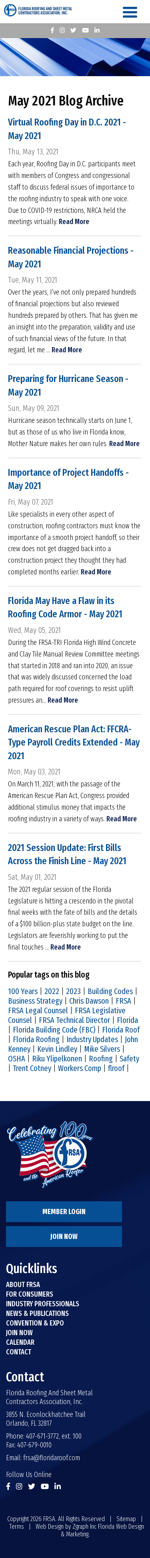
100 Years (23, 991)
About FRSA (23, 1284)
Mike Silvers (102, 1049)
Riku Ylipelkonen (57, 1058)
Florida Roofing (36, 1039)
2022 (51, 991)
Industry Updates (92, 1039)
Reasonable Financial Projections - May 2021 (71, 257)
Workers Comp (79, 1068)
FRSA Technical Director (74, 1020)
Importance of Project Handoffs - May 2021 (68, 479)
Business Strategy (35, 1001)
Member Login (64, 1211)
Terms (16, 1526)
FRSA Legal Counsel (38, 1010)
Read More (74, 221)
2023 (73, 991)
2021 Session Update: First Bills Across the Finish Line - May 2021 (67, 854)
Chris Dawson (89, 1001)
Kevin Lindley (57, 1049)
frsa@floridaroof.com (51, 1457)
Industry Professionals (42, 1303)
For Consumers (29, 1294)
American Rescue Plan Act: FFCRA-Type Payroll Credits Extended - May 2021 (74, 742)
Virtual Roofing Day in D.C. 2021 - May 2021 (67, 129)
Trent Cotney (32, 1068)
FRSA (123, 1001)
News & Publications (37, 1313)
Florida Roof (121, 1030)
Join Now (64, 1236)
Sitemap (126, 1519)
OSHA (16, 1058)
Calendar (20, 1342)
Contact (18, 1352)
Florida (127, 1020)
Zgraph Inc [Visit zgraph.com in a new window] (84, 1526)
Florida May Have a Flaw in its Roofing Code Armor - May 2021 (65, 607)
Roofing (101, 1058)
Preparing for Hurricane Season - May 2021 (68, 385)
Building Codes (110, 991)
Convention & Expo (35, 1323)
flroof (116, 1068)
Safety (129, 1058)
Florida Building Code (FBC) (54, 1030)
